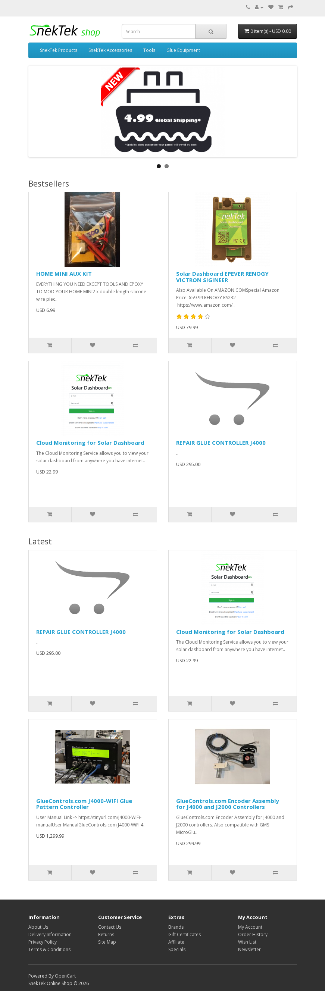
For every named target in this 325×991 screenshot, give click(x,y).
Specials (176, 949)
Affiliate (176, 942)
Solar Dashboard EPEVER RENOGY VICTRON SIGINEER (222, 277)
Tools (149, 50)
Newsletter (249, 949)
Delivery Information (50, 934)
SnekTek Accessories (110, 50)
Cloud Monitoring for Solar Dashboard (90, 442)
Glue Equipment (183, 50)
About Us (38, 927)
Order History (253, 934)
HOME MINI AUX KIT (64, 273)
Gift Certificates (184, 934)
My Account (250, 927)
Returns (106, 934)
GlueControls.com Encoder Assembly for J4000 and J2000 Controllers (227, 804)
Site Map (107, 942)
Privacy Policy (42, 942)
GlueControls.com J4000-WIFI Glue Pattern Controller (84, 804)
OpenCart (65, 976)
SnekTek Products (58, 50)
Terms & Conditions (49, 949)
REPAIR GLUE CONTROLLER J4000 (221, 442)
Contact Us (109, 927)
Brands (176, 927)
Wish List (247, 942)
